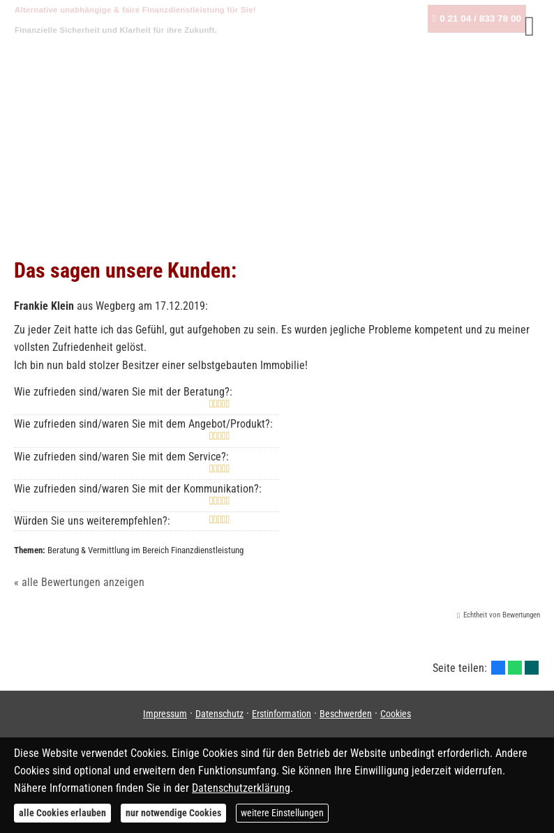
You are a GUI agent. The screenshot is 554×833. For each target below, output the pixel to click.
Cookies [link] (395, 713)
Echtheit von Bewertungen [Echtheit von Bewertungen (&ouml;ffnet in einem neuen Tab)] (501, 615)
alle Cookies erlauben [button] (62, 812)
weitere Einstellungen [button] (282, 812)
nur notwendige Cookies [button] (173, 812)
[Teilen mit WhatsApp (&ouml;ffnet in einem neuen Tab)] (515, 668)
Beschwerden (346, 713)
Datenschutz (219, 713)
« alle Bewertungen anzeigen (79, 582)
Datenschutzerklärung (241, 788)
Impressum (165, 713)
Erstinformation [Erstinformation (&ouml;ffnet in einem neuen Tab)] (281, 713)
